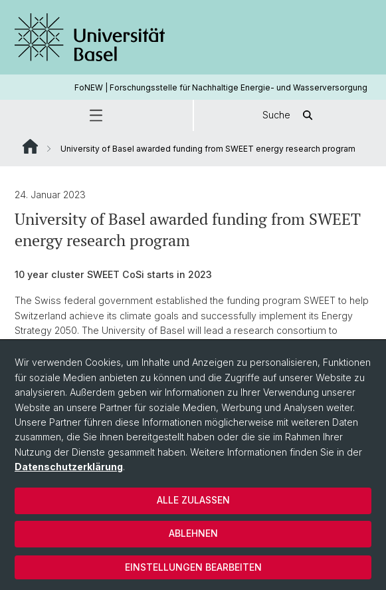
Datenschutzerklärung (69, 466)
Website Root (30, 146)
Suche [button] (289, 115)
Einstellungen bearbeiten (193, 567)
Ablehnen (193, 533)
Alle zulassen (193, 500)
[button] (96, 115)
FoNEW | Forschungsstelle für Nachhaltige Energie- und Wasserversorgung (220, 87)
